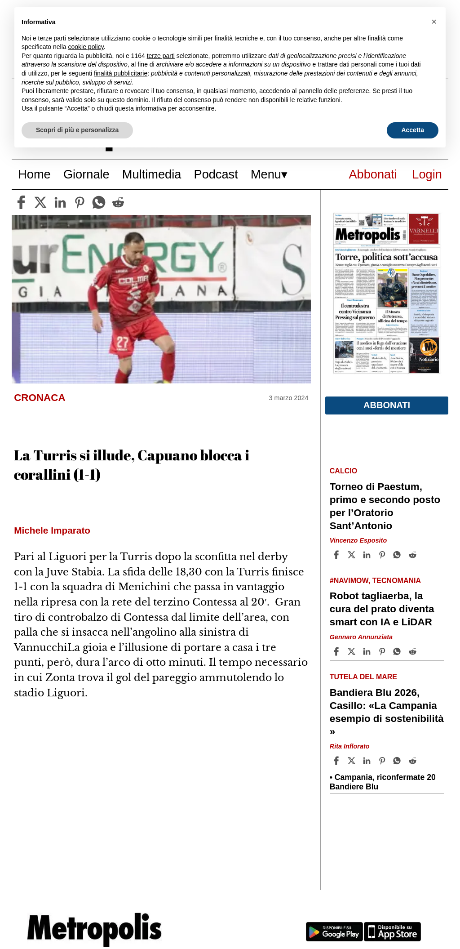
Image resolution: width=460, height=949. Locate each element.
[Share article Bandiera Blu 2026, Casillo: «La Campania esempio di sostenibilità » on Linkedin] (368, 760)
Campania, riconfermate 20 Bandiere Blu (383, 782)
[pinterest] (79, 202)
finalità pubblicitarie (120, 73)
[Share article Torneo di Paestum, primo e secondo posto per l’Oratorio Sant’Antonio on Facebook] (337, 554)
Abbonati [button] (386, 405)
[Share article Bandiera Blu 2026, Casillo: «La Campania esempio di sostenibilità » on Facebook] (337, 760)
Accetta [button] (412, 130)
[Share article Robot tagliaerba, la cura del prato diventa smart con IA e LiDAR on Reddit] (413, 651)
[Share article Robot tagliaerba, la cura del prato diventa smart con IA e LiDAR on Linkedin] (368, 651)
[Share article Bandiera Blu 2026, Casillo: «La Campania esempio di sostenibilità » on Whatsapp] (398, 760)
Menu (266, 174)
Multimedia (151, 174)
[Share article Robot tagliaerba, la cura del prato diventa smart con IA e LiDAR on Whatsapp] (398, 651)
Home (34, 174)
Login (427, 174)
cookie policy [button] (86, 46)
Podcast (216, 174)
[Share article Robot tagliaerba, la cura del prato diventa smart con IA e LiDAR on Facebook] (337, 651)
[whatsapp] (99, 202)
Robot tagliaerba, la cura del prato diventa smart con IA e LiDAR (382, 609)
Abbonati (373, 174)
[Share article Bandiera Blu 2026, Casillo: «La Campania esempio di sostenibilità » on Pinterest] (383, 760)
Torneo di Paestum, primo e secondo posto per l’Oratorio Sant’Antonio (385, 506)
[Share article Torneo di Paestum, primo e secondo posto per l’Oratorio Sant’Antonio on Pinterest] (383, 554)
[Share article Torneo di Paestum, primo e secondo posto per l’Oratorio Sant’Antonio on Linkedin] (368, 554)
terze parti (161, 55)
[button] (434, 21)
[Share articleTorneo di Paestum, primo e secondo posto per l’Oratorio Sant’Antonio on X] (352, 554)
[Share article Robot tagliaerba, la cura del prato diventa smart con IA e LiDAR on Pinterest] (383, 651)
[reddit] (118, 202)
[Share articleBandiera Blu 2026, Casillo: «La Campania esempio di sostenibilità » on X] (352, 760)
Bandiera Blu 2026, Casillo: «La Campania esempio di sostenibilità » (387, 712)
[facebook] (21, 202)
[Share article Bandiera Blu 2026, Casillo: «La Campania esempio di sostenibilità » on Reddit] (413, 760)
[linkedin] (60, 202)
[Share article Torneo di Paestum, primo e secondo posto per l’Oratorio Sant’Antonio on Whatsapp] (398, 554)
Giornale (86, 174)
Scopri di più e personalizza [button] (77, 130)
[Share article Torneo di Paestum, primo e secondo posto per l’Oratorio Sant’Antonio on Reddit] (413, 554)
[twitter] (40, 202)
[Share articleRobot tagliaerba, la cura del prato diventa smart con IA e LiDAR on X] (352, 651)
